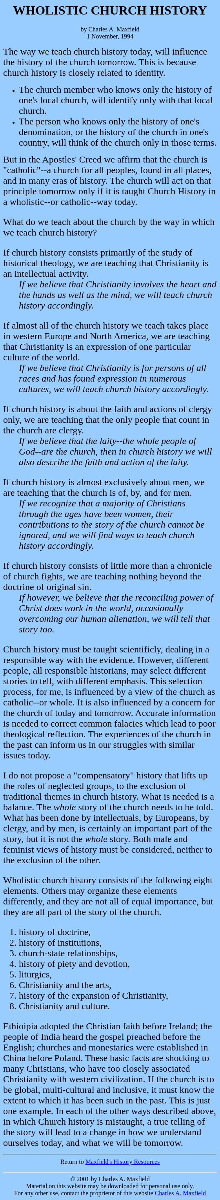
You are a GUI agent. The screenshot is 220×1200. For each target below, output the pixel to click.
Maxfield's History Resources (122, 1161)
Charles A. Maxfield (180, 1193)
